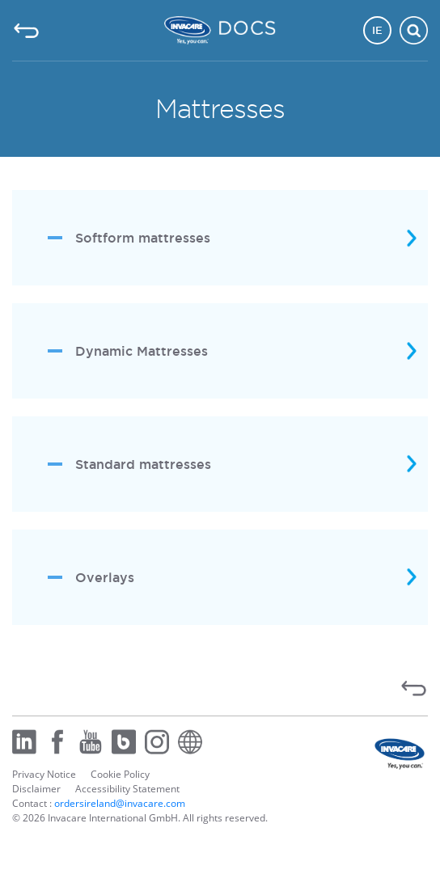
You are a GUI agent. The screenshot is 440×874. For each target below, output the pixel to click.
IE (377, 30)
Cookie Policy (120, 774)
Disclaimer (36, 789)
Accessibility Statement (127, 789)
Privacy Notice (44, 774)
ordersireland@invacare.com (119, 803)
